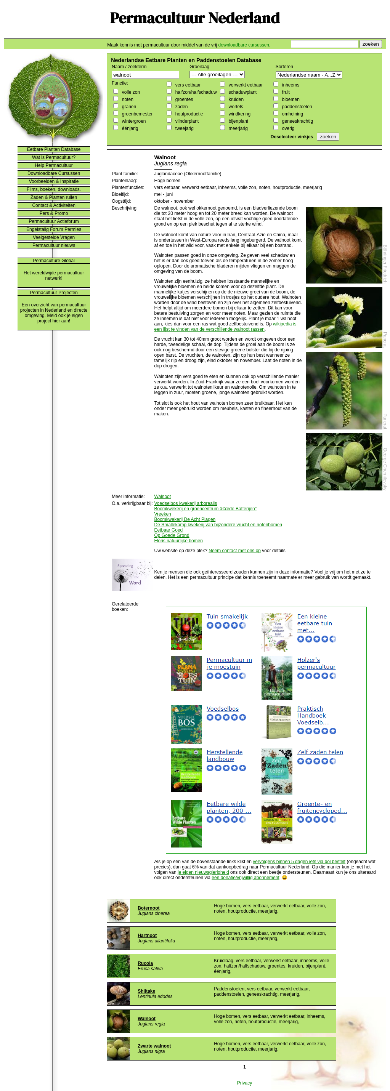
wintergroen (133, 121)
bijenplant (237, 121)
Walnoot (162, 496)
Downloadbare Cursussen (53, 173)
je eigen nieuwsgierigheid (203, 872)
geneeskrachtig (297, 121)
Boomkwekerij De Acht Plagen (185, 519)
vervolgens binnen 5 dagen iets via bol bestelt (299, 861)
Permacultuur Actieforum (54, 221)
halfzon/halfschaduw (195, 92)
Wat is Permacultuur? (53, 157)
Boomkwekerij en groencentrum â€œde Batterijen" (205, 508)
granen (128, 106)
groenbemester (136, 114)
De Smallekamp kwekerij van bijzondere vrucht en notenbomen (218, 524)
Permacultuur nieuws (53, 245)
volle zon (130, 92)
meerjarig (237, 128)
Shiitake (146, 991)
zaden (181, 106)
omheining (292, 114)
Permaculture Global (53, 260)
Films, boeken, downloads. (54, 189)
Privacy (244, 1083)
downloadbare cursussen (243, 45)
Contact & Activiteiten (53, 205)
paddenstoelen (296, 106)
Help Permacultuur (53, 165)
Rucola (145, 963)
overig (287, 128)
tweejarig (183, 128)
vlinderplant (186, 121)
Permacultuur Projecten (53, 292)
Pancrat (385, 340)
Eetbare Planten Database (54, 149)
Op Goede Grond (171, 535)
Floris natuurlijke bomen (178, 540)
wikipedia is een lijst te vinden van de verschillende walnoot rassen (225, 326)
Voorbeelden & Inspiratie (54, 181)
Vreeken (162, 514)
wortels (235, 106)
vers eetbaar (187, 85)
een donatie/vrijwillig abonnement (245, 877)
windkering (238, 114)
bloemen (290, 99)
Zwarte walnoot (154, 1046)
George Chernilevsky (385, 469)
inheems (290, 85)
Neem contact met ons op (235, 550)
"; (217, 74)
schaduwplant (242, 92)
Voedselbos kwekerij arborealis (185, 503)
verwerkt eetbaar (245, 85)
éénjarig (129, 128)
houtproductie (188, 114)
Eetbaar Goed (168, 530)
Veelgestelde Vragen (54, 237)
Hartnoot (147, 935)
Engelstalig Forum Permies (53, 229)
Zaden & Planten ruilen (53, 197)
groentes (183, 99)
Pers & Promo (54, 213)
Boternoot (148, 908)
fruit (285, 92)
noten (126, 99)
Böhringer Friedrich (385, 264)
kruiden (235, 99)
